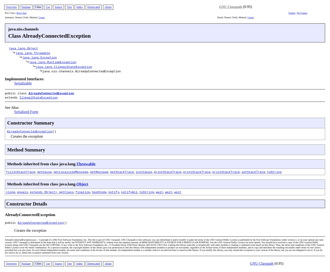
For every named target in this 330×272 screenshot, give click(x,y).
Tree (69, 7)
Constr (42, 17)
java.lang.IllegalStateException (64, 67)
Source (58, 7)
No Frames (302, 13)
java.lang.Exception (39, 57)
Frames (291, 13)
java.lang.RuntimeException (52, 62)
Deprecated (93, 7)
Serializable (23, 83)
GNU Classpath (230, 7)
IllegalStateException (38, 97)
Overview (11, 7)
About (108, 7)
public (11, 222)
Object (82, 183)
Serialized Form (26, 111)
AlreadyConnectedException (51, 93)
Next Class (21, 13)
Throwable (86, 163)
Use (48, 7)
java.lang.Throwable (32, 53)
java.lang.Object (23, 48)
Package (26, 7)
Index (79, 7)
